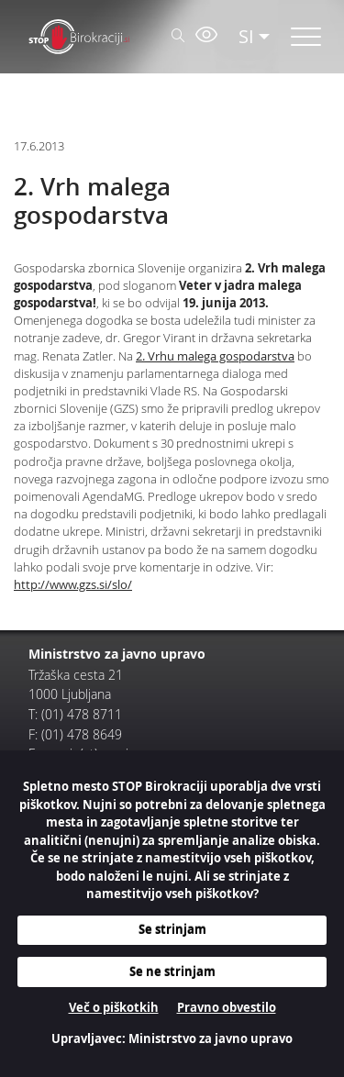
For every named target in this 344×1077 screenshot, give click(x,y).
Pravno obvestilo (226, 1007)
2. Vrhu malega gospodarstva (215, 356)
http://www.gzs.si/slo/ (73, 585)
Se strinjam (172, 929)
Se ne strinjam (172, 971)
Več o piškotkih (114, 1007)
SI (246, 36)
